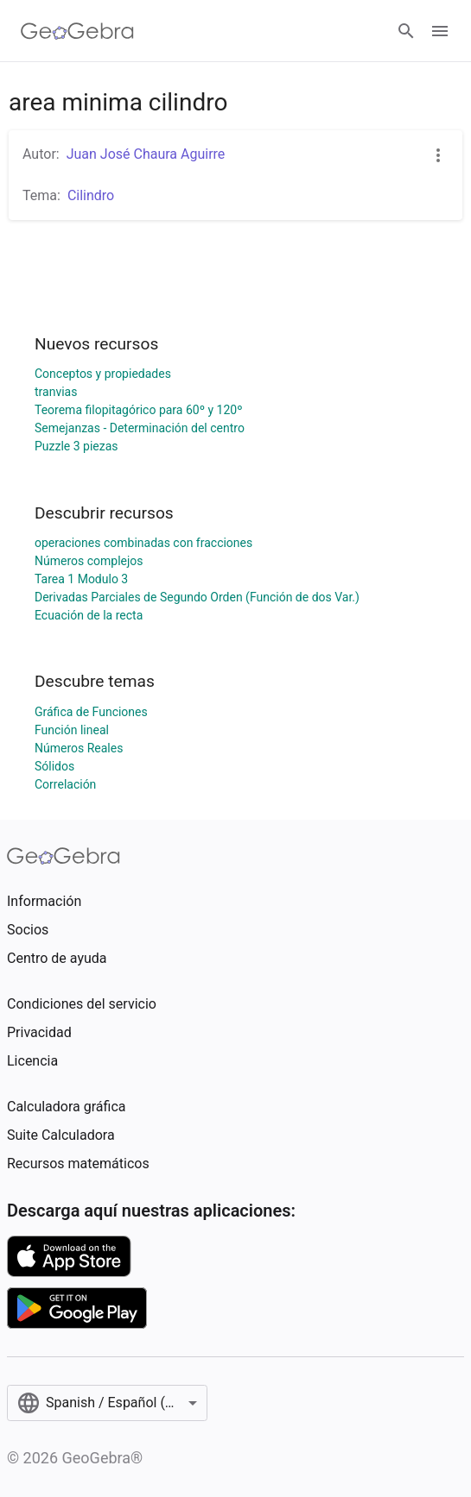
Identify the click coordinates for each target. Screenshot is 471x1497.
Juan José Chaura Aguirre (146, 154)
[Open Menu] (440, 31)
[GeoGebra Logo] (77, 31)
